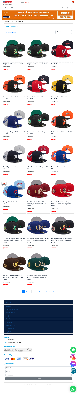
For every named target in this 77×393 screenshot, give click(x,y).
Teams (25, 2)
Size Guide (9, 319)
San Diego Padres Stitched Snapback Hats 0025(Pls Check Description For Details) (13, 277)
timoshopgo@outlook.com (12, 342)
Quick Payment (9, 363)
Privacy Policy (10, 312)
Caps (12, 21)
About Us (9, 303)
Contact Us (9, 306)
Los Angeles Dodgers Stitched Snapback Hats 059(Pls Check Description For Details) (14, 240)
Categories (11, 32)
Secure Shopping (9, 346)
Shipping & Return (12, 309)
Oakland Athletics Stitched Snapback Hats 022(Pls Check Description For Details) (37, 277)
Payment (9, 322)
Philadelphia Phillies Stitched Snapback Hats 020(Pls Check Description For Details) (37, 203)
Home (7, 21)
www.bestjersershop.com (39, 385)
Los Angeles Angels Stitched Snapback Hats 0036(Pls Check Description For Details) (61, 240)
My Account (10, 328)
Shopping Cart (11, 325)
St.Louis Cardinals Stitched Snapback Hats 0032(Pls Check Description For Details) (61, 203)
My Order (9, 332)
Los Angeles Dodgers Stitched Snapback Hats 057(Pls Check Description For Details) (38, 240)
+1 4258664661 (9, 340)
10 (53, 291)
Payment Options (9, 355)
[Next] (57, 291)
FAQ (7, 316)
